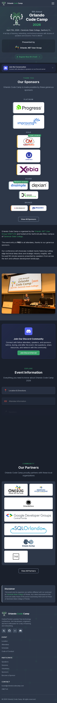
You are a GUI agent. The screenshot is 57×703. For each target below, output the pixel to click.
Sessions (5, 665)
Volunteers (5, 668)
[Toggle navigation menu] (53, 3)
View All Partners (28, 571)
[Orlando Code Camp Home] (12, 3)
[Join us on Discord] (20, 631)
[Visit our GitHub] (9, 631)
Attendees (5, 644)
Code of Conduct (8, 651)
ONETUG (5, 689)
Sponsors (5, 672)
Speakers (5, 662)
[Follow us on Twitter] (4, 631)
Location (5, 641)
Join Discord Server (28, 353)
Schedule (5, 648)
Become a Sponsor (8, 675)
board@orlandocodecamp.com (13, 686)
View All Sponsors (28, 219)
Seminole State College (13, 236)
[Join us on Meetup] (15, 631)
